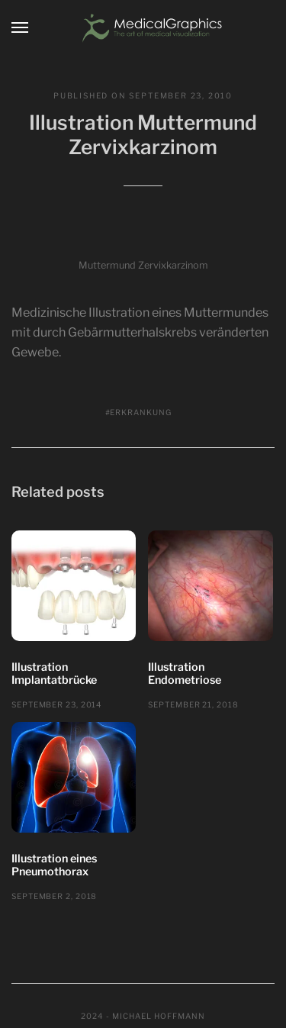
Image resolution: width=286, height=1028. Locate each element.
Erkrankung (140, 412)
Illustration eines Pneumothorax (54, 865)
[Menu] (20, 27)
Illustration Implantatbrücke (54, 674)
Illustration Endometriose (184, 674)
